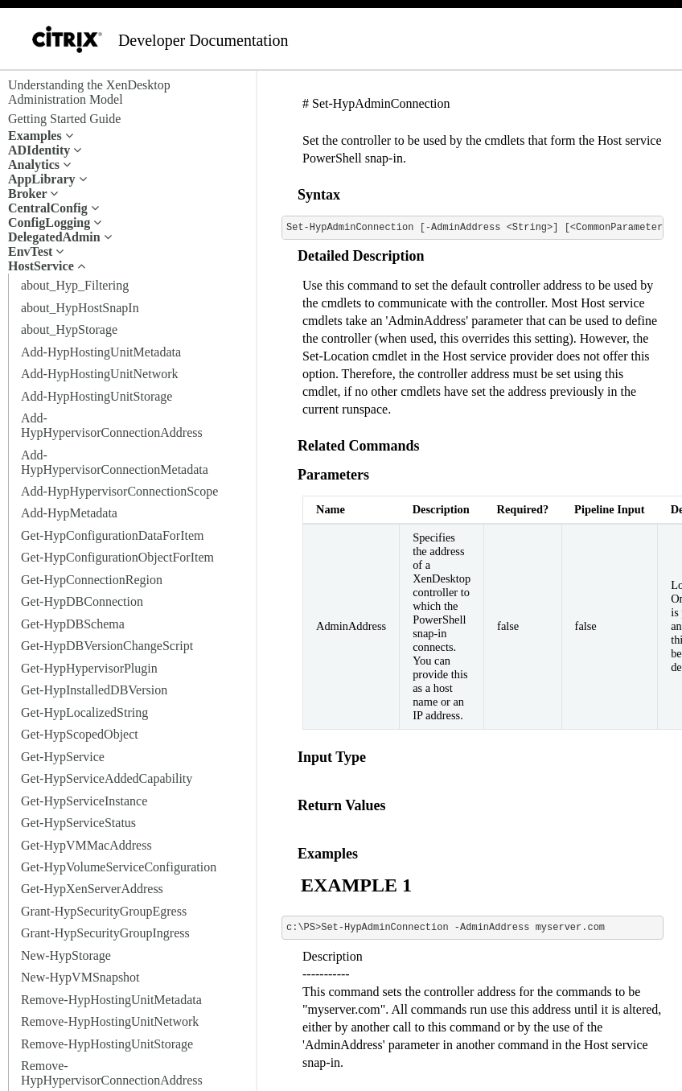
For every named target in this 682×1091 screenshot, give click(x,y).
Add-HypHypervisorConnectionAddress (112, 425)
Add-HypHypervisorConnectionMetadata (114, 462)
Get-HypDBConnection (82, 601)
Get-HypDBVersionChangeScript (107, 646)
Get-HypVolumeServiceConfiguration (118, 867)
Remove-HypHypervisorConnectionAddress (112, 1073)
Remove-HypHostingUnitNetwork (110, 1021)
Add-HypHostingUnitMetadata (101, 352)
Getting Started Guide (64, 119)
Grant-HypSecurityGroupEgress (104, 911)
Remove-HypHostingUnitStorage (107, 1044)
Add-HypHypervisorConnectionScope (119, 491)
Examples (328, 854)
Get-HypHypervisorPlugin (89, 668)
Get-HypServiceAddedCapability (106, 778)
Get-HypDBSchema (73, 624)
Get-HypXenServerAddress (92, 888)
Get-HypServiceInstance (84, 801)
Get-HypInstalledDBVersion (94, 690)
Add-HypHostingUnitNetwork (100, 374)
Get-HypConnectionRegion (91, 580)
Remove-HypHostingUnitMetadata (111, 1000)
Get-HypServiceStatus (78, 823)
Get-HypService (63, 757)
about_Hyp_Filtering (75, 285)
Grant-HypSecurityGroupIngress (105, 933)
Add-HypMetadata (69, 513)
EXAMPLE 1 (356, 885)
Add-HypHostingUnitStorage (96, 396)
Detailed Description (361, 256)
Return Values (342, 805)
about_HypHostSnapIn (80, 308)
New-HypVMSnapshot (80, 977)
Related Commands (359, 446)
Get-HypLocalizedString (84, 712)
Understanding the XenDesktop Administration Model (89, 92)
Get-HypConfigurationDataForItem (112, 535)
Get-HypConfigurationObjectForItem (117, 557)
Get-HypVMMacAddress (86, 845)
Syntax (319, 195)
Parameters (333, 475)
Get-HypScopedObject (79, 734)
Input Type (332, 757)
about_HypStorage (69, 329)
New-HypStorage (66, 955)
